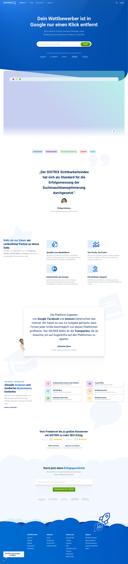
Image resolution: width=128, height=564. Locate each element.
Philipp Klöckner (64, 208)
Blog (67, 546)
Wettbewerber (51, 152)
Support (50, 3)
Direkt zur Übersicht (10, 407)
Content (83, 152)
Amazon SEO (50, 543)
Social (92, 152)
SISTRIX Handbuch (91, 538)
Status (87, 548)
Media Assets (70, 556)
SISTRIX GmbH (32, 534)
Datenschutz (31, 546)
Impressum (30, 548)
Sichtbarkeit (37, 152)
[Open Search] (116, 2)
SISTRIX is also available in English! (12, 554)
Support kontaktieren (91, 546)
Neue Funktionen (90, 540)
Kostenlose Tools (71, 548)
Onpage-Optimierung (68, 152)
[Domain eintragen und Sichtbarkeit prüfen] (64, 44)
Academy (69, 543)
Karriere (29, 540)
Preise (31, 3)
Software (23, 3)
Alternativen (69, 554)
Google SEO (50, 540)
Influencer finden (52, 546)
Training (68, 540)
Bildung (29, 543)
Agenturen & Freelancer (72, 446)
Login (122, 3)
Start (85, 44)
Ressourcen (40, 3)
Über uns (30, 538)
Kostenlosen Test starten (64, 489)
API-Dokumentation (91, 543)
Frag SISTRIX (70, 538)
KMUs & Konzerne (53, 446)
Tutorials (68, 551)
